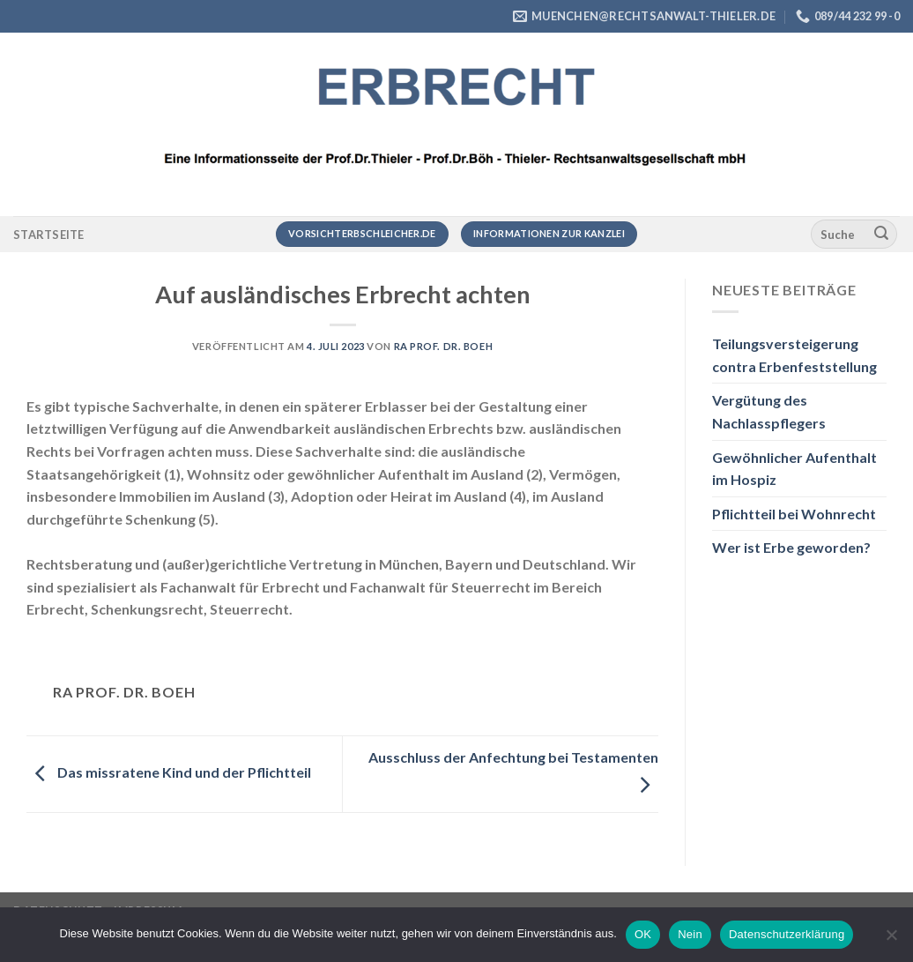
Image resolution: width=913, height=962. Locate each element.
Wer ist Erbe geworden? (791, 547)
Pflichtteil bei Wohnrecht (794, 513)
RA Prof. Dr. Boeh (444, 346)
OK (643, 934)
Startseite (49, 234)
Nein (690, 934)
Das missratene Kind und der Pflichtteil (168, 772)
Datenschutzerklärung (786, 934)
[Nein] (891, 940)
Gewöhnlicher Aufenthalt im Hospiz (794, 468)
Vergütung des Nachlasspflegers (769, 411)
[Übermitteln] (881, 235)
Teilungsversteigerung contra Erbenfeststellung (794, 355)
